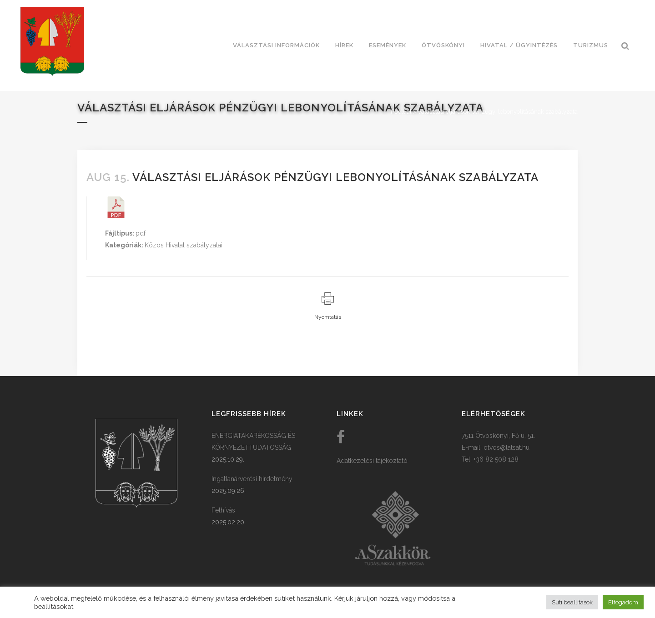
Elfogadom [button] (623, 602)
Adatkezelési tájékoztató (372, 460)
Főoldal (401, 111)
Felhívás (223, 510)
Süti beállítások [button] (572, 602)
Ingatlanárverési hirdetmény (252, 478)
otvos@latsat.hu (506, 447)
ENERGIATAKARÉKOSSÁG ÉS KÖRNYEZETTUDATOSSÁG (253, 441)
